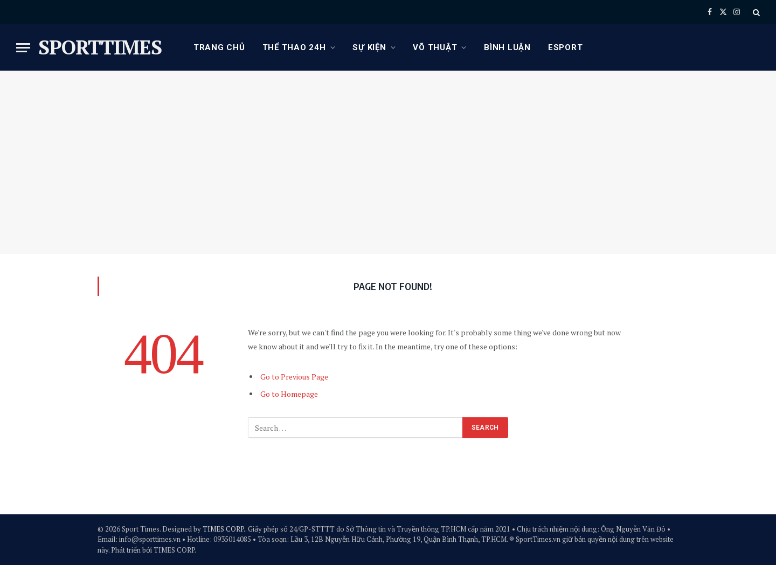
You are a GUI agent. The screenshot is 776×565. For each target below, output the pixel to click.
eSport (565, 47)
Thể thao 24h (294, 47)
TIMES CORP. (224, 529)
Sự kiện (369, 47)
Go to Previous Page (294, 376)
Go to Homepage (289, 394)
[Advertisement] (388, 162)
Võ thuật (435, 47)
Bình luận (507, 47)
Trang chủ (219, 47)
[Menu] (23, 48)
